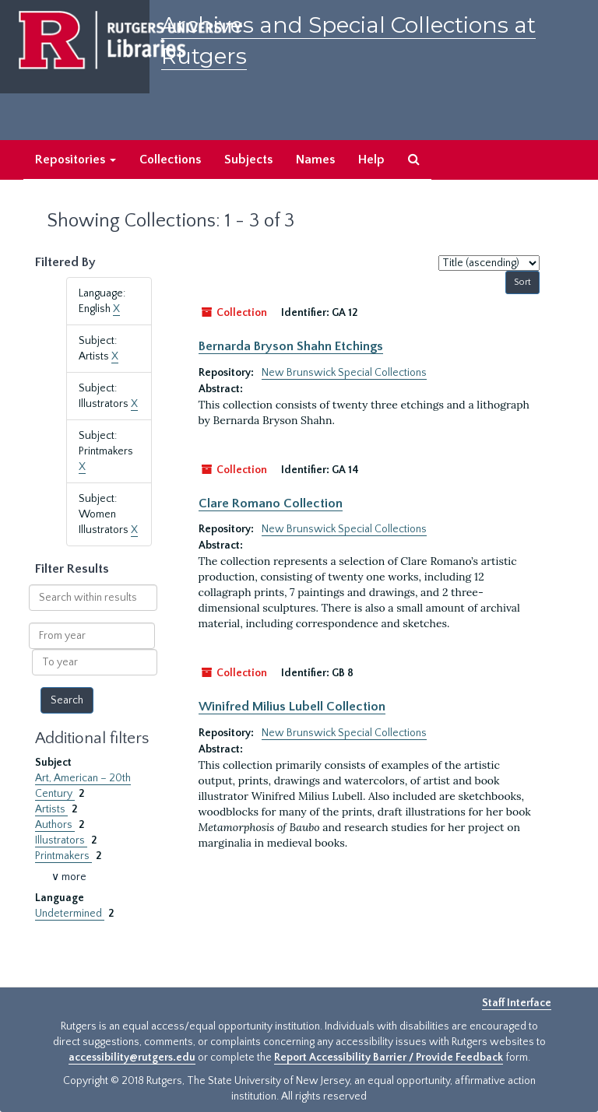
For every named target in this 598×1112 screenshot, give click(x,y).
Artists (51, 809)
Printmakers (63, 856)
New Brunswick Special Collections (344, 373)
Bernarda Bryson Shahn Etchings (291, 346)
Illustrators (61, 840)
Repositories (75, 160)
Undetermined (69, 913)
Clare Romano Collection (271, 503)
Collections (170, 160)
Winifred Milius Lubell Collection (292, 707)
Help (371, 160)
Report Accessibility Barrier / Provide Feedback (388, 1057)
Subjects (248, 160)
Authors (55, 825)
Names (315, 160)
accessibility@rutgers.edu (132, 1057)
